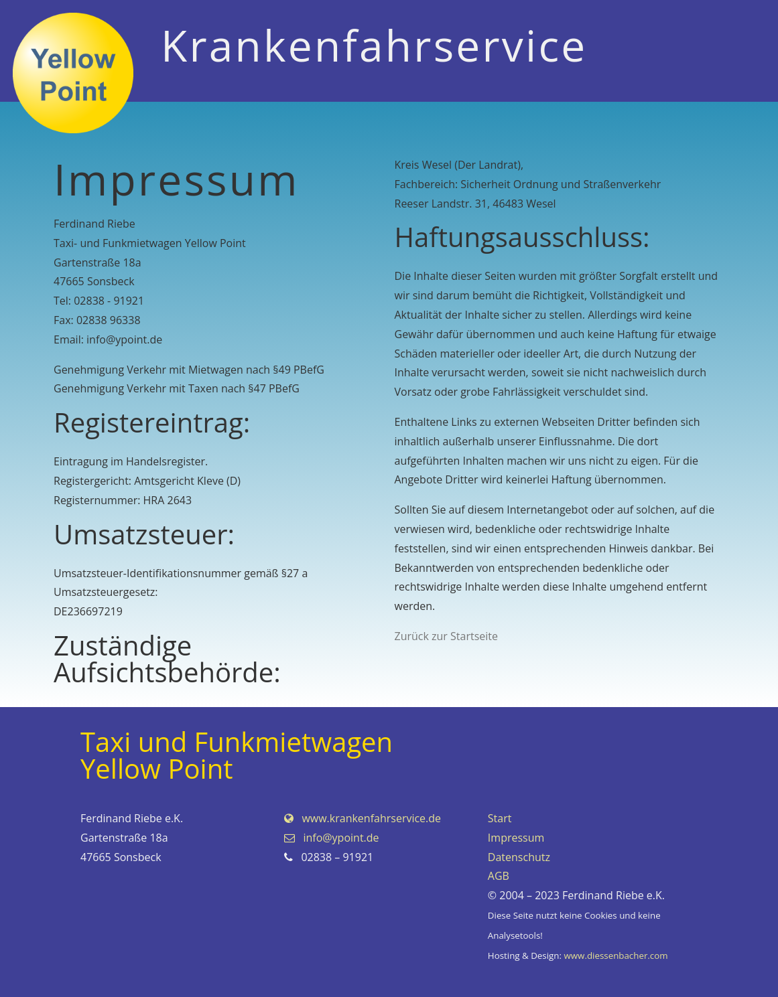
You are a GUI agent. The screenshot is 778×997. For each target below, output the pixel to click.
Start (500, 818)
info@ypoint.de (331, 837)
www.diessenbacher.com (615, 955)
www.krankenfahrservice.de (362, 818)
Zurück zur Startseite (447, 636)
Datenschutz (519, 857)
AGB (498, 875)
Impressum (516, 837)
